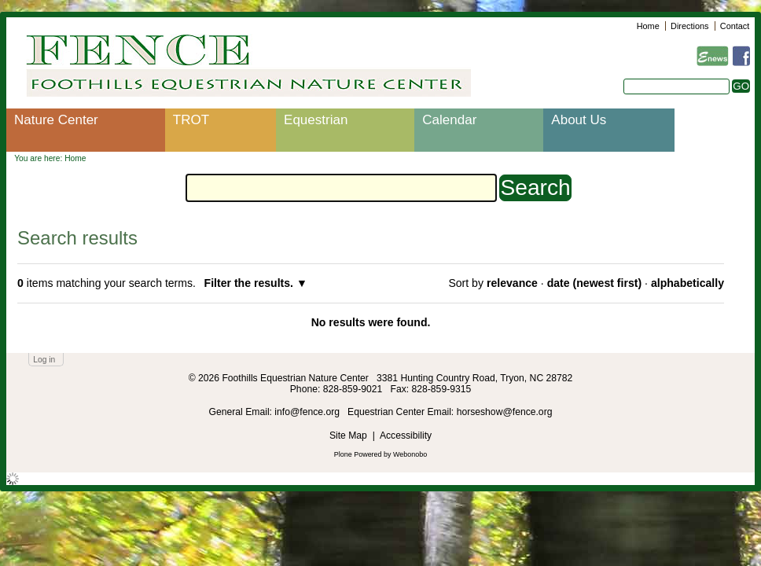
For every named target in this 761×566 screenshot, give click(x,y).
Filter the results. (250, 283)
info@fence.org (308, 411)
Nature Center (56, 119)
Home (648, 26)
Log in (44, 359)
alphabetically (687, 283)
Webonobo (410, 454)
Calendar (449, 119)
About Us (578, 119)
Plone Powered (358, 454)
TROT (191, 119)
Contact (734, 26)
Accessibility (406, 435)
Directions (689, 26)
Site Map (348, 435)
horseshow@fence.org (505, 411)
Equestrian (315, 119)
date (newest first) (594, 283)
